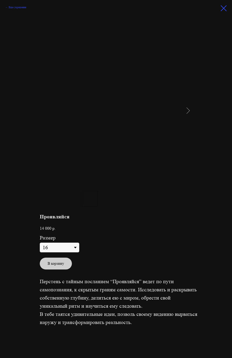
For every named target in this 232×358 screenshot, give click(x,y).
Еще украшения (17, 7)
